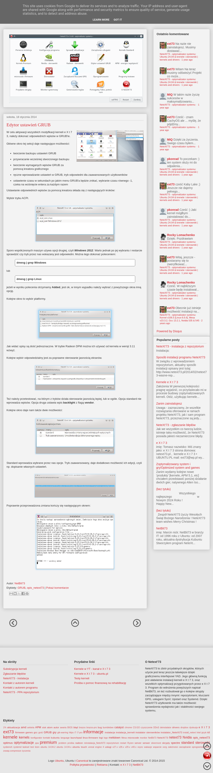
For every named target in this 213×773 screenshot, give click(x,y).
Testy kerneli (81, 678)
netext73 (175, 737)
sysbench (7, 747)
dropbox (184, 727)
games (29, 732)
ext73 (171, 43)
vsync (140, 747)
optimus (8, 742)
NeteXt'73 (162, 737)
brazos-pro (91, 727)
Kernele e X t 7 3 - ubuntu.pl (91, 673)
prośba (71, 743)
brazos (82, 727)
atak (44, 727)
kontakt (46, 738)
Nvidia (187, 737)
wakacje (148, 747)
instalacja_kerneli (125, 732)
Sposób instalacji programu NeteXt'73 (180, 357)
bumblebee (108, 727)
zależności (173, 747)
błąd (75, 727)
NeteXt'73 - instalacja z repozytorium (180, 346)
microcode (133, 737)
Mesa (124, 738)
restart (123, 743)
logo (106, 738)
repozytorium (112, 743)
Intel (199, 732)
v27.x (115, 747)
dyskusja (193, 727)
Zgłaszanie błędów (14, 673)
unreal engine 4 (96, 747)
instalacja (110, 732)
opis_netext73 (35, 587)
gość (40, 732)
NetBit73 (162, 528)
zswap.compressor (12, 751)
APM (38, 727)
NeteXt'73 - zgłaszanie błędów (176, 425)
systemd (17, 747)
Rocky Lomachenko (181, 235)
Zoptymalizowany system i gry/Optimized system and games (178, 465)
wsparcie (157, 747)
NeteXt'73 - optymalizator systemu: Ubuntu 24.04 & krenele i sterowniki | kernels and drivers (179, 57)
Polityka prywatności (82, 764)
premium (48, 742)
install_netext (189, 732)
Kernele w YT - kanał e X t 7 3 (92, 668)
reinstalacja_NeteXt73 (94, 743)
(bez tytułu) (163, 489)
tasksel (25, 747)
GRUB (22, 587)
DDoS (156, 727)
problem (62, 743)
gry (54, 732)
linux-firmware (90, 737)
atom (50, 727)
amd (23, 727)
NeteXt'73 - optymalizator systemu (178, 104)
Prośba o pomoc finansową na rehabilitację (100, 683)
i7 (75, 732)
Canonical (82, 760)
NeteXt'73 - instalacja (16, 678)
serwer (146, 742)
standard (187, 742)
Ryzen (130, 743)
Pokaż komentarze (57, 587)
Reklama (102, 764)
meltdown (115, 737)
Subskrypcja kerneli (15, 668)
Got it (118, 19)
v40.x (133, 747)
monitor (143, 738)
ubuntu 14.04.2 (47, 747)
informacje (93, 731)
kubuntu (55, 737)
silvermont (156, 743)
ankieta (30, 727)
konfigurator (36, 738)
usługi (108, 746)
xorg (165, 747)
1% (4, 727)
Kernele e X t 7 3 (167, 382)
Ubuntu (59, 760)
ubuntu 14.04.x (64, 747)
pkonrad (173, 159)
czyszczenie (146, 727)
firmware (20, 732)
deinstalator (165, 727)
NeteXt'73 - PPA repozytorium (21, 692)
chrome (128, 727)
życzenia (26, 751)
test (32, 747)
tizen (37, 747)
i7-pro (80, 732)
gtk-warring (62, 732)
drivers (175, 727)
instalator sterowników (147, 732)
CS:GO (136, 727)
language (65, 738)
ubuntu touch (79, 746)
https (71, 732)
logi (101, 737)
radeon (79, 742)
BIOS (70, 727)
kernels (24, 737)
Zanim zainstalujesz (169, 403)
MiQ (170, 94)
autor (56, 727)
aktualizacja (13, 727)
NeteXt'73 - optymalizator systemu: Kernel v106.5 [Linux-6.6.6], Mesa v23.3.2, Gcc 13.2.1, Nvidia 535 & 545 (179, 318)
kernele (10, 737)
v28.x (121, 747)
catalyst (119, 727)
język (204, 732)
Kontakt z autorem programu (20, 687)
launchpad (76, 737)
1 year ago (187, 59)
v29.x (127, 747)
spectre (175, 742)
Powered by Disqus (169, 331)
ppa (37, 743)
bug (100, 727)
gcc (36, 732)
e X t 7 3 (161, 443)
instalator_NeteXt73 (171, 732)
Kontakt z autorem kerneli (18, 683)
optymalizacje (24, 742)
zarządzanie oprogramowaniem (194, 747)
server (138, 742)
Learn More (101, 19)
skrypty (166, 742)
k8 (208, 732)
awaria (63, 727)
